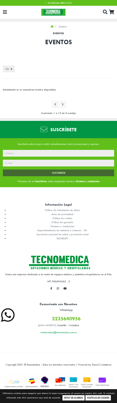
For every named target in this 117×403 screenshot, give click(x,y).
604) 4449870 (47, 325)
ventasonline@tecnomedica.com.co (58, 332)
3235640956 (66, 318)
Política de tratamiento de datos (62, 210)
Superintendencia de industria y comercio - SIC (62, 230)
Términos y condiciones (62, 226)
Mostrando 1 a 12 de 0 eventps (58, 113)
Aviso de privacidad (62, 214)
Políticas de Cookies (98, 397)
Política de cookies (62, 218)
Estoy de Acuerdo (73, 397)
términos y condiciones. (88, 181)
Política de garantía (62, 222)
